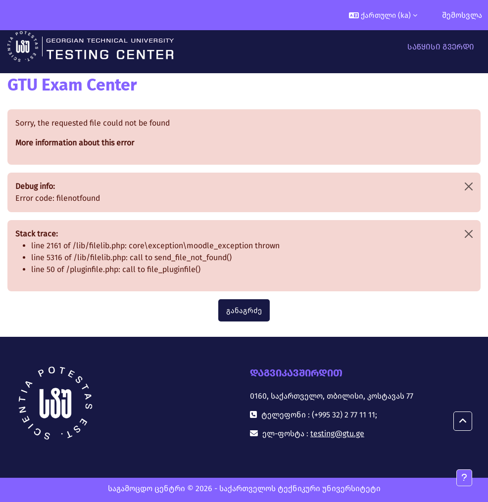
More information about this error (74, 142)
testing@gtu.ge (337, 433)
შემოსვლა (462, 15)
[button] (383, 15)
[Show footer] (464, 477)
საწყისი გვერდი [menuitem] (440, 46)
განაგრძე (244, 310)
